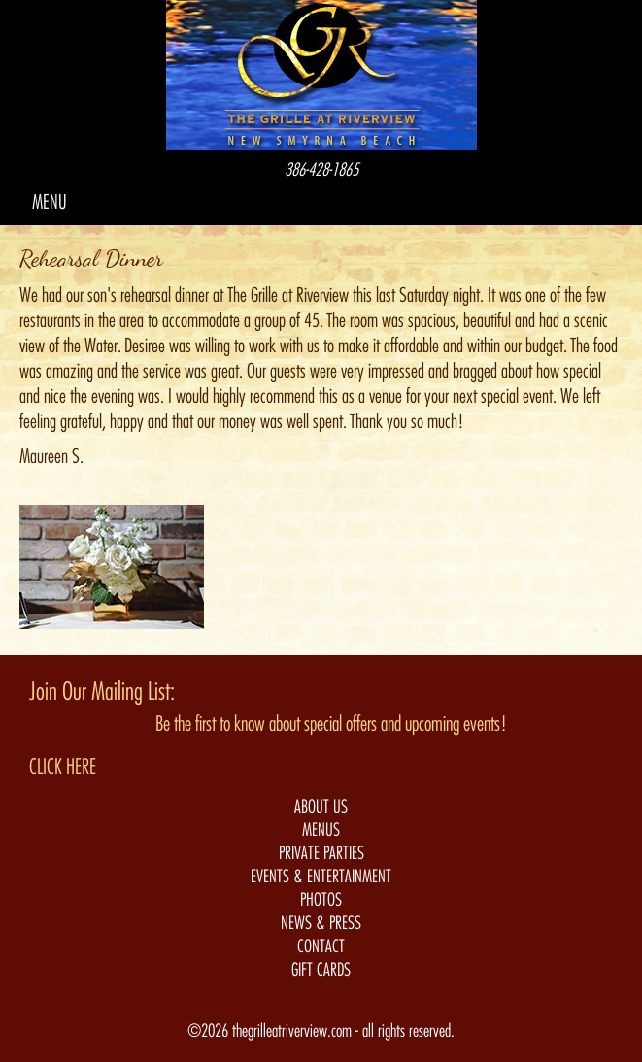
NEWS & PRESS (321, 923)
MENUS (321, 830)
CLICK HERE (62, 767)
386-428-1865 (321, 170)
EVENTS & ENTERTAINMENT (321, 876)
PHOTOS (321, 900)
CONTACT (321, 946)
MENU (49, 202)
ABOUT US (321, 806)
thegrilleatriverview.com (293, 1031)
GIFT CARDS (321, 969)
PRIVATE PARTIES (321, 853)
